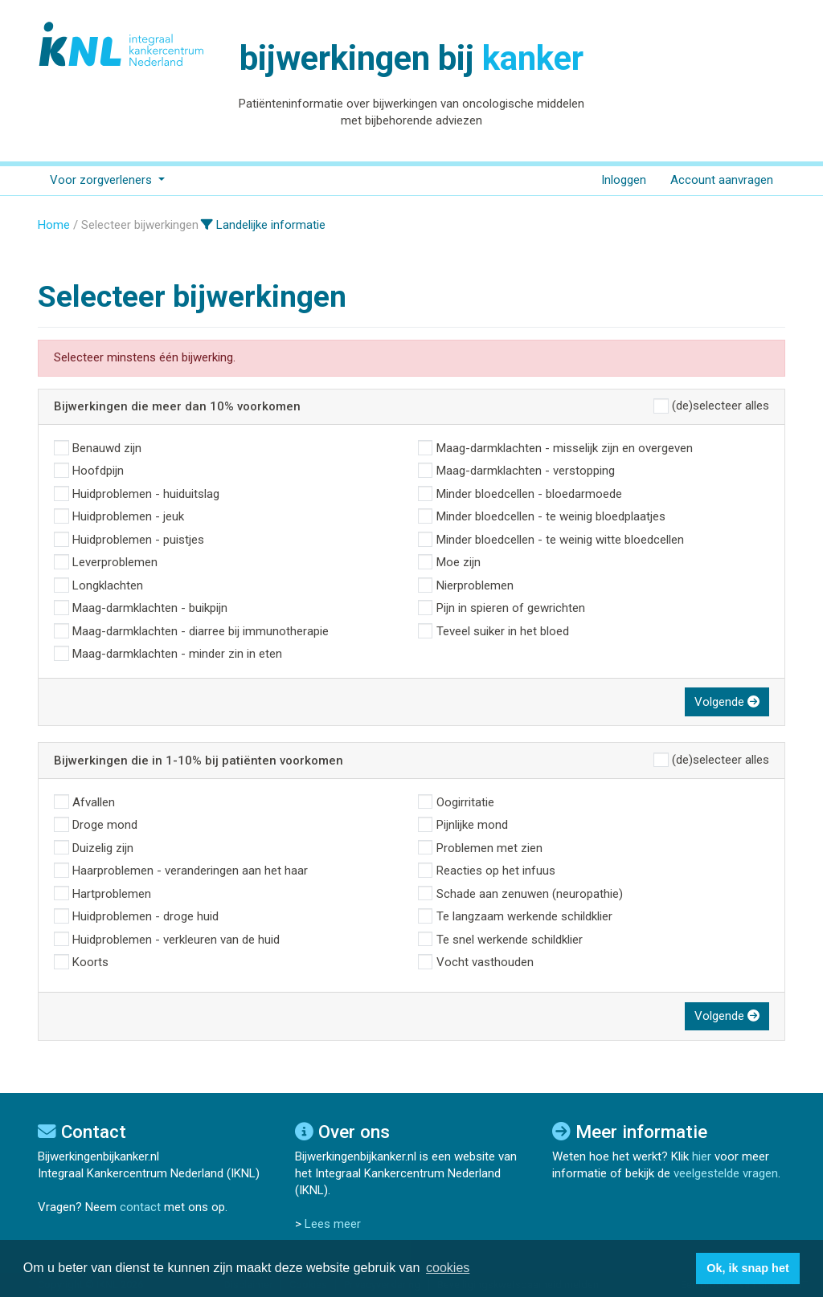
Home (54, 225)
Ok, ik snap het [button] (747, 1268)
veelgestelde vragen (726, 1173)
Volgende (727, 702)
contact (140, 1207)
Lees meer (333, 1224)
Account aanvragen (721, 180)
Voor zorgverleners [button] (102, 180)
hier (701, 1156)
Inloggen (623, 180)
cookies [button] (447, 1268)
